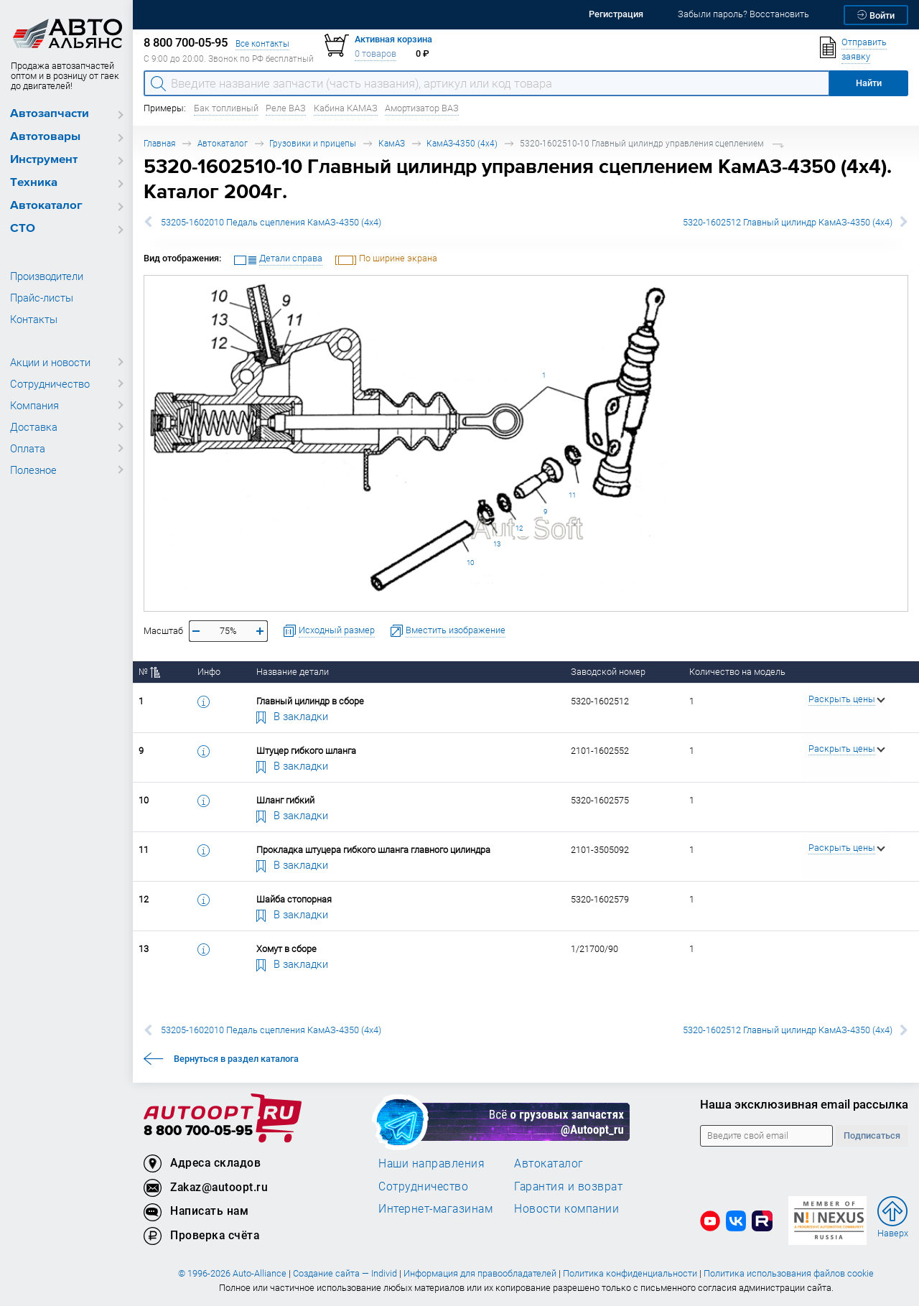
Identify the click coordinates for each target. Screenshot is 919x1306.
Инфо (208, 672)
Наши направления (431, 1163)
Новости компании (566, 1208)
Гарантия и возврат (568, 1186)
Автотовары (45, 137)
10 (470, 562)
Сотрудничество (50, 383)
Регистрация (616, 14)
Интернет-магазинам (435, 1208)
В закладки (292, 716)
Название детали (292, 672)
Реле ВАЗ (286, 108)
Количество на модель (737, 672)
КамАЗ (391, 143)
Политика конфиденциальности (630, 1273)
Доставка (33, 426)
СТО (22, 229)
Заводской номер (608, 672)
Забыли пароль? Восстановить (743, 14)
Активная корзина (393, 39)
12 (519, 528)
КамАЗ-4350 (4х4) (462, 143)
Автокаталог (46, 206)
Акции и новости (50, 362)
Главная (159, 143)
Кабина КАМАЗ (346, 108)
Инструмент (44, 160)
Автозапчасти (49, 114)
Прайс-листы (41, 297)
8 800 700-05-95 (198, 1131)
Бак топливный (226, 108)
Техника (33, 183)
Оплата (27, 448)
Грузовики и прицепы (312, 143)
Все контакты (262, 43)
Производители (46, 276)
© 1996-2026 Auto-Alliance (232, 1273)
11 (572, 495)
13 (496, 544)
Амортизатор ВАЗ (422, 108)
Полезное (33, 469)
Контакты (33, 319)
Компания (34, 405)
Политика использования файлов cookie (789, 1273)
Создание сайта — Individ (345, 1273)
